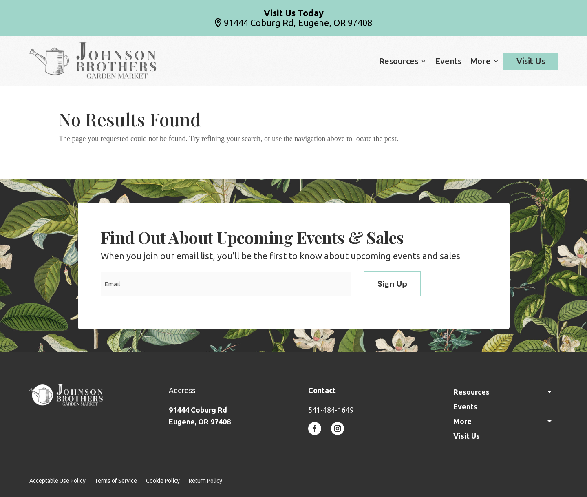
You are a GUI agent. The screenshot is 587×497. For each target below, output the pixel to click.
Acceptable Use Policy (57, 481)
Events (448, 62)
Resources (398, 62)
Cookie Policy (163, 481)
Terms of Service (116, 481)
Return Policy (205, 481)
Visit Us (530, 61)
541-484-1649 (331, 410)
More (480, 62)
